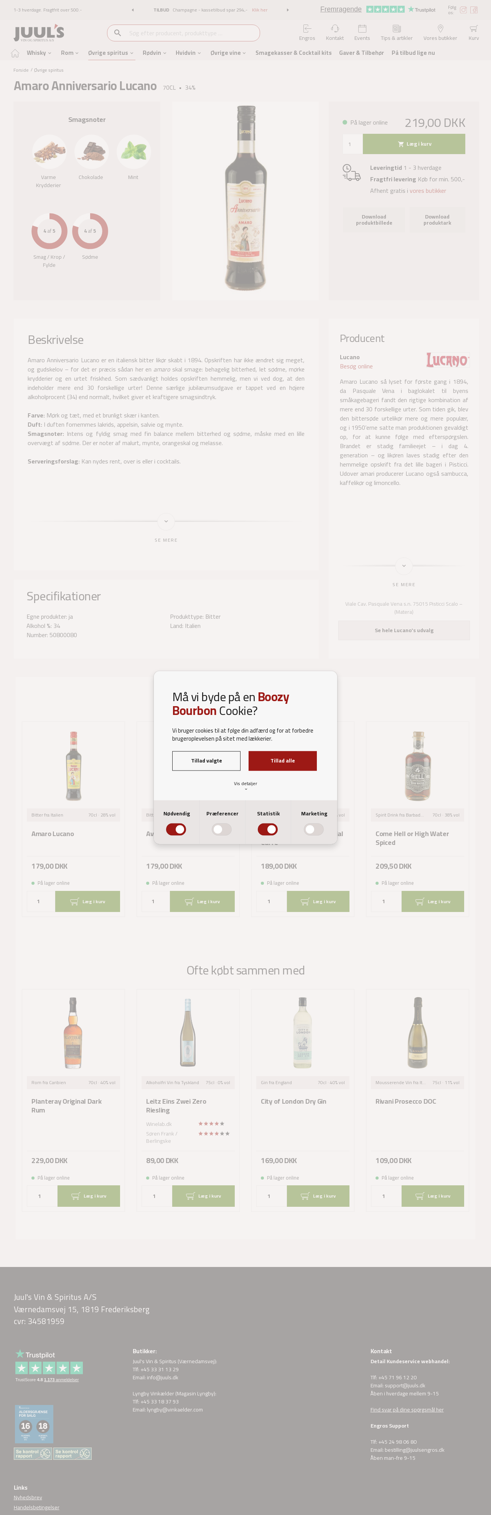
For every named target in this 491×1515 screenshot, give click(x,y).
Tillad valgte (206, 761)
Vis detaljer (245, 785)
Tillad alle (282, 761)
